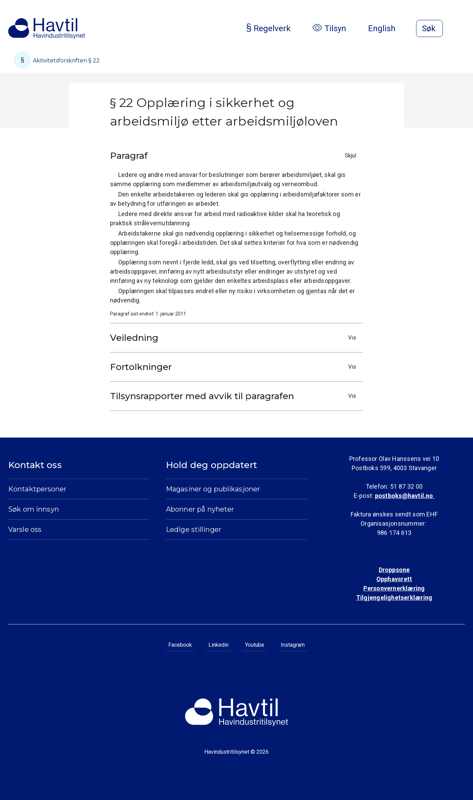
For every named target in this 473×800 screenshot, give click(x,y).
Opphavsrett (394, 579)
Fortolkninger (235, 366)
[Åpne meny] (461, 29)
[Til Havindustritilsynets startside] (46, 28)
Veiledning (235, 337)
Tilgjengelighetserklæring (394, 597)
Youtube (254, 645)
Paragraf (235, 155)
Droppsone (394, 569)
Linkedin (218, 645)
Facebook (180, 645)
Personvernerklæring (394, 588)
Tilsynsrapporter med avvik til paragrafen (235, 396)
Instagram (293, 645)
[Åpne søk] (429, 28)
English (387, 28)
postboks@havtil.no (405, 495)
